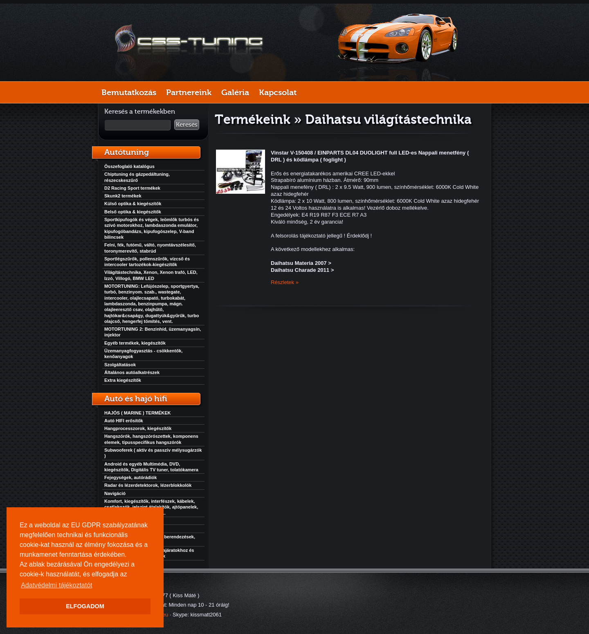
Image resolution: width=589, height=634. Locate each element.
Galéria (235, 92)
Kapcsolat (278, 92)
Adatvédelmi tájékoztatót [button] (56, 585)
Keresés (187, 124)
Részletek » (285, 282)
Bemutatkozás (128, 92)
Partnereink (188, 92)
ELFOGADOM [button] (85, 606)
